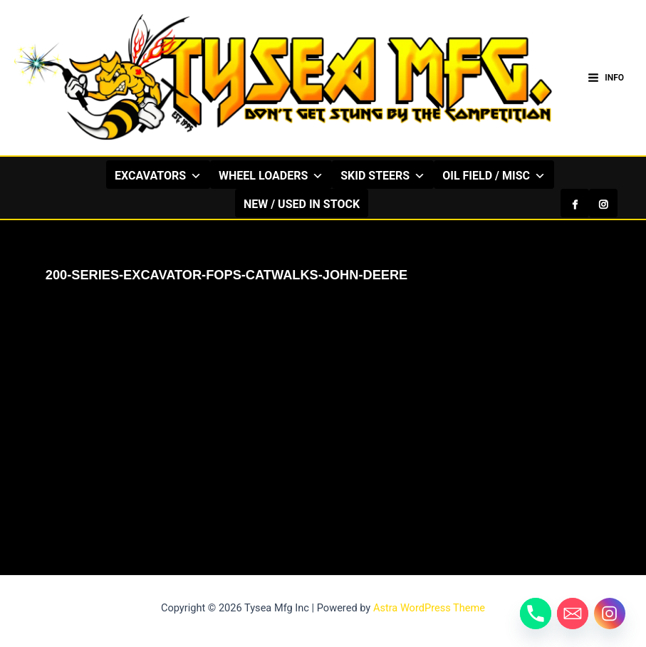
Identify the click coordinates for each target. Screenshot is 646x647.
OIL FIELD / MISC (465, 175)
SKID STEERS (354, 175)
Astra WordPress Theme (429, 607)
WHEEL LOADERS (242, 175)
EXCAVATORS (129, 175)
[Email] (572, 613)
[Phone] (535, 613)
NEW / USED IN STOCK (316, 204)
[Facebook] (575, 174)
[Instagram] (603, 174)
